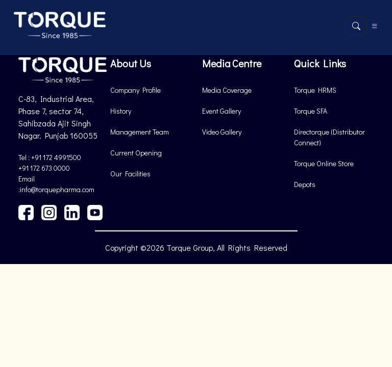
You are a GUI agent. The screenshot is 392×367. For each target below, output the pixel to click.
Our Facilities (130, 173)
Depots (304, 184)
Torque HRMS (315, 90)
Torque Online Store (324, 163)
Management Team (139, 132)
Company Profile (135, 90)
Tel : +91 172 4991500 (49, 157)
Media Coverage (227, 90)
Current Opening (136, 153)
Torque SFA (310, 111)
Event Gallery (221, 111)
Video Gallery (221, 132)
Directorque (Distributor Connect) (329, 137)
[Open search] (356, 26)
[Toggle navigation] (374, 26)
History (120, 111)
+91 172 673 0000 (44, 168)
